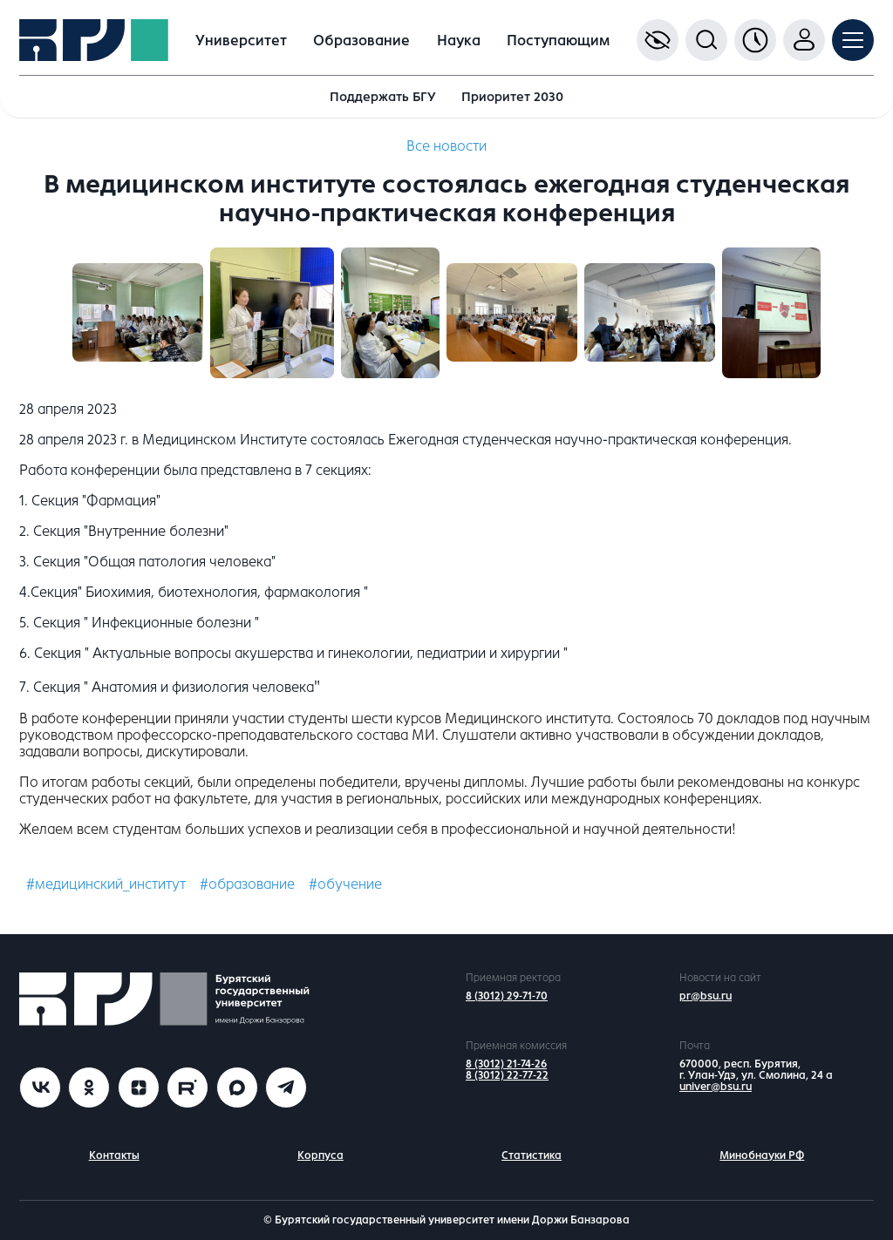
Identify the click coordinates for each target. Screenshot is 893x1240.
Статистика (531, 1155)
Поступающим (558, 40)
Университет (241, 40)
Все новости (446, 146)
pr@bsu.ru (705, 996)
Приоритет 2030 (512, 97)
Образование (361, 40)
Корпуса (320, 1155)
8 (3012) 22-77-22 (507, 1075)
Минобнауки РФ (761, 1155)
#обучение (345, 884)
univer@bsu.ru (715, 1086)
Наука (459, 40)
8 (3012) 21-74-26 (506, 1064)
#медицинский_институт (106, 884)
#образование (247, 884)
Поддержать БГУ (383, 97)
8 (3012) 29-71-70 (507, 996)
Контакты (114, 1155)
